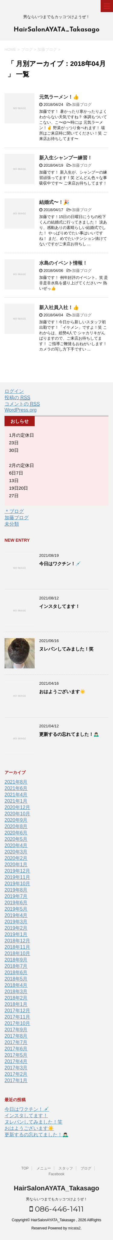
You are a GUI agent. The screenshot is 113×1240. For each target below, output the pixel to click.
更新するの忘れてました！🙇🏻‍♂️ (69, 734)
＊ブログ (14, 511)
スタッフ (65, 1168)
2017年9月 (16, 1029)
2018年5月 (16, 978)
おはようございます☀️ (62, 691)
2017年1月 (16, 1080)
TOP (25, 1168)
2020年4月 (16, 845)
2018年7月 (16, 966)
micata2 (74, 1228)
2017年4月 (16, 1061)
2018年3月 (16, 991)
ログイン (14, 391)
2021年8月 (16, 782)
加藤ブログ (82, 104)
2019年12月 (17, 870)
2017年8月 (16, 1036)
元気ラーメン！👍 (59, 97)
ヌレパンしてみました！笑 (66, 648)
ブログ (85, 1168)
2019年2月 (16, 928)
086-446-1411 (57, 1208)
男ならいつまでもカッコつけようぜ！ (56, 1199)
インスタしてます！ (59, 606)
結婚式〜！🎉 (54, 202)
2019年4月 (16, 915)
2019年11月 (17, 877)
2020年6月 (16, 832)
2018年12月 (17, 940)
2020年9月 (16, 820)
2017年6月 (16, 1048)
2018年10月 (17, 953)
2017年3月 (16, 1067)
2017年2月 (16, 1074)
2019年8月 (16, 889)
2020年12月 (17, 807)
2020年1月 (16, 864)
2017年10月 (17, 1023)
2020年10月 (17, 813)
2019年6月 (16, 902)
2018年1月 (16, 1004)
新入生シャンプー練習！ (65, 157)
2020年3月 (16, 851)
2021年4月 (16, 794)
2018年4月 (16, 985)
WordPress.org (20, 410)
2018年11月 (17, 947)
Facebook (56, 1174)
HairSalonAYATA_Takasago (56, 29)
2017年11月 (17, 1017)
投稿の (17, 397)
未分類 (12, 524)
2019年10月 (17, 883)
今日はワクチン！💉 (60, 563)
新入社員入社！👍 (59, 307)
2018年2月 (16, 997)
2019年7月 (16, 896)
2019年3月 (16, 921)
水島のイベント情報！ (63, 263)
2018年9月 (16, 959)
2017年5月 (16, 1055)
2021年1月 (16, 801)
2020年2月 (16, 858)
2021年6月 (16, 788)
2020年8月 (16, 826)
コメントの (22, 404)
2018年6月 (16, 972)
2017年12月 (17, 1010)
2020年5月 (16, 839)
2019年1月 (16, 934)
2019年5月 (16, 909)
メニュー (43, 1168)
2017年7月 (16, 1042)
